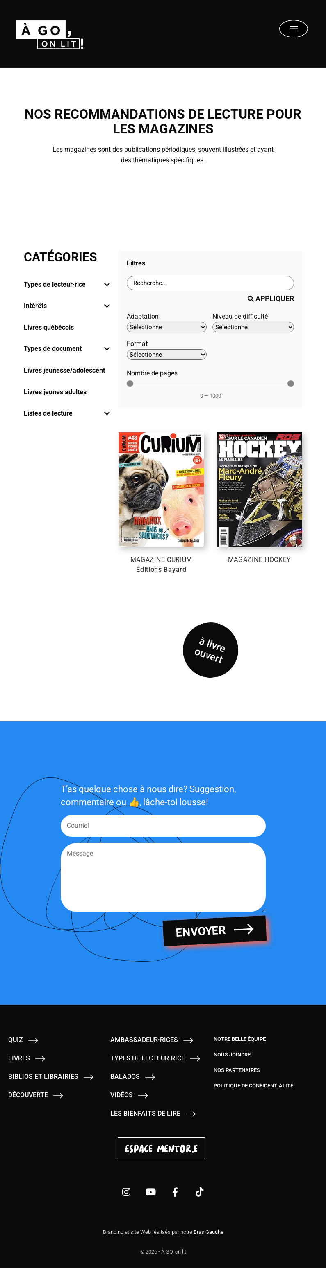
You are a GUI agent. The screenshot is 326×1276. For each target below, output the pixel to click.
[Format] (167, 354)
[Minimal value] (210, 383)
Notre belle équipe (240, 1047)
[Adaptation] (167, 327)
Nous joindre (232, 1063)
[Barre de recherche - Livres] (210, 283)
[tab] (67, 284)
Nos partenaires (237, 1078)
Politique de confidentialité (253, 1094)
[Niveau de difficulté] (253, 327)
